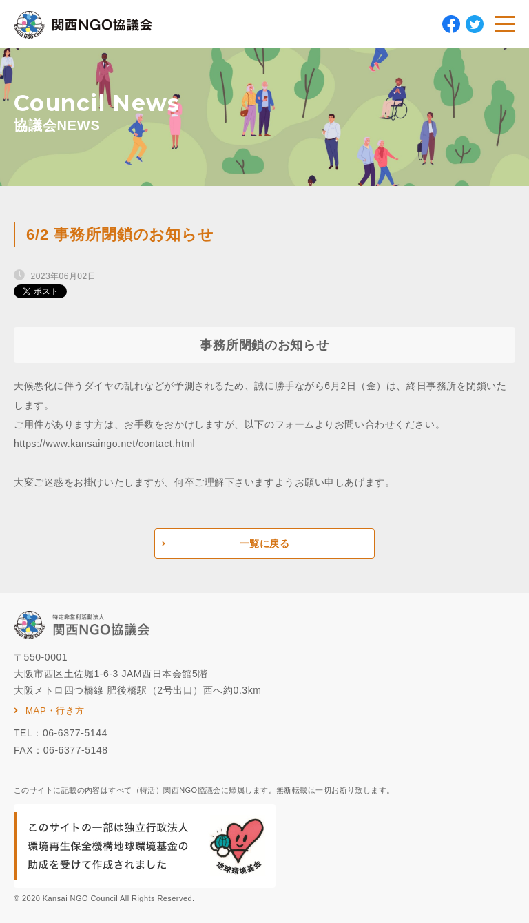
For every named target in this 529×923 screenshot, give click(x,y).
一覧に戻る (265, 543)
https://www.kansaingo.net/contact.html (104, 443)
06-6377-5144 (75, 732)
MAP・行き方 (55, 710)
